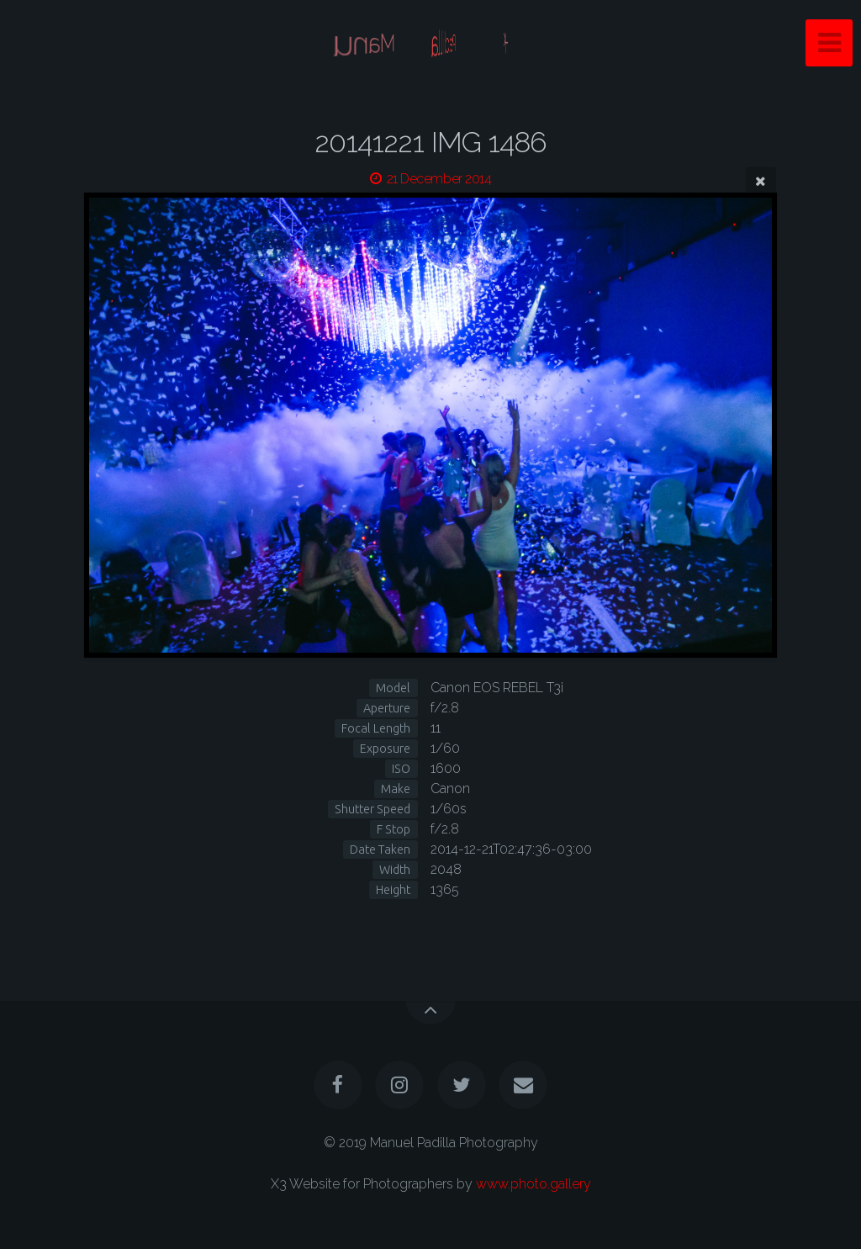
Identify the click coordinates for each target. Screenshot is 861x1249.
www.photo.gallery (533, 1184)
